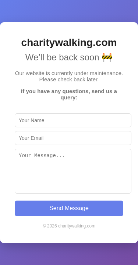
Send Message (69, 208)
